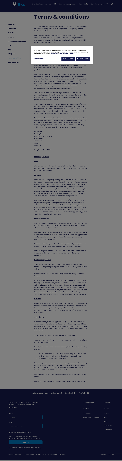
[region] (62, 55)
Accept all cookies (83, 58)
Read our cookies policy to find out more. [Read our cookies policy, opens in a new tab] (62, 53)
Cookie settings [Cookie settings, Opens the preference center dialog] (39, 58)
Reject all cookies (68, 58)
